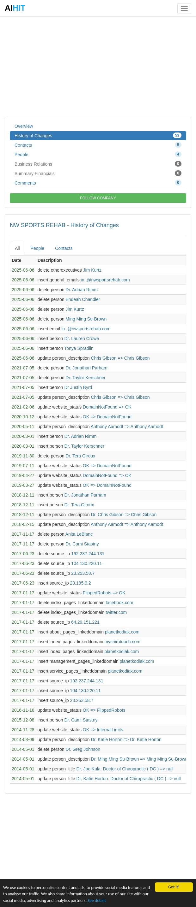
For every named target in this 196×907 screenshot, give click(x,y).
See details (97, 900)
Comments (98, 183)
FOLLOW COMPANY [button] (98, 198)
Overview (24, 126)
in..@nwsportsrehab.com (105, 279)
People (98, 154)
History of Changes (98, 135)
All (17, 248)
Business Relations (98, 164)
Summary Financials (98, 173)
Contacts (98, 145)
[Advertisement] (98, 66)
